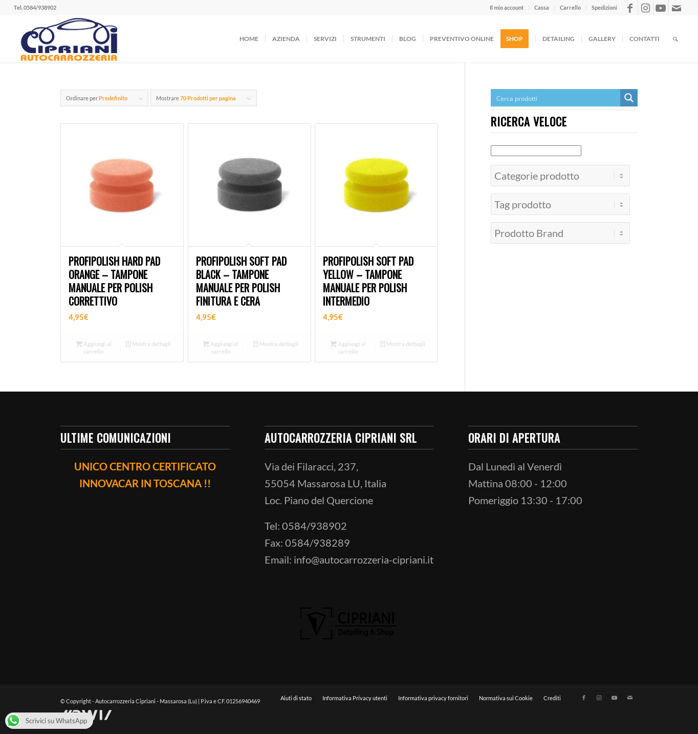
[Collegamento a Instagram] (645, 7)
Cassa (541, 7)
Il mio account (507, 7)
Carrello (570, 7)
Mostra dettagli (148, 343)
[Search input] (556, 98)
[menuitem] (507, 7)
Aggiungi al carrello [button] (94, 347)
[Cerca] (675, 38)
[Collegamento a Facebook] (630, 7)
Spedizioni (604, 7)
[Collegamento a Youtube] (660, 7)
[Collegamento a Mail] (676, 7)
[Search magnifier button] (629, 97)
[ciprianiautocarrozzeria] (67, 38)
